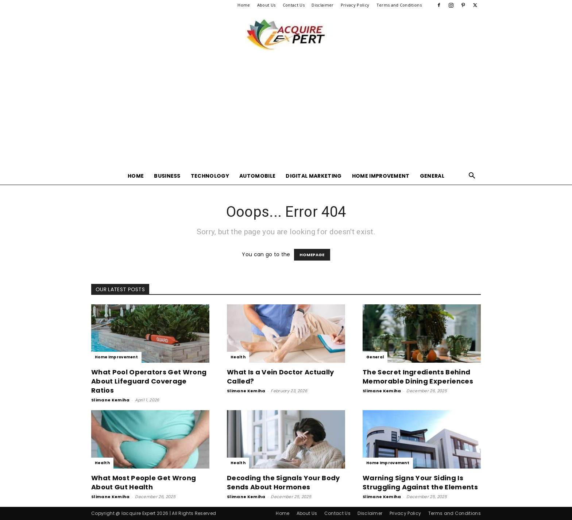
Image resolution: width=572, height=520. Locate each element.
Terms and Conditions (399, 5)
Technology (210, 176)
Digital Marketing (313, 176)
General (432, 176)
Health (238, 357)
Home (243, 5)
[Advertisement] (286, 112)
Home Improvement (381, 176)
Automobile (257, 176)
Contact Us (294, 5)
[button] (472, 176)
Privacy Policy (355, 5)
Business (167, 176)
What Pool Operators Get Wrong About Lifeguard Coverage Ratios (148, 381)
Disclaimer (322, 5)
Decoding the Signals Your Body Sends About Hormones (283, 482)
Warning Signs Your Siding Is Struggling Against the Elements (420, 482)
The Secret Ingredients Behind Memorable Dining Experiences (418, 376)
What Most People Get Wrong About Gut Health (143, 482)
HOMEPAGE (312, 255)
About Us (266, 5)
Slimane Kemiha (110, 400)
